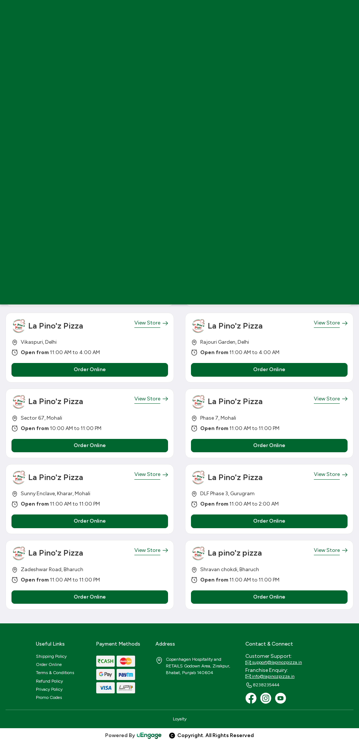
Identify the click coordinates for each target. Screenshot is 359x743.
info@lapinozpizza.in (270, 677)
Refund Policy (49, 681)
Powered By (133, 735)
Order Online (49, 664)
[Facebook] (250, 698)
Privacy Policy (49, 689)
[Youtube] (280, 698)
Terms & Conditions (55, 672)
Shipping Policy (51, 656)
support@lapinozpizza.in (273, 663)
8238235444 (262, 685)
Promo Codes (49, 697)
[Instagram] (265, 698)
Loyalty (180, 719)
